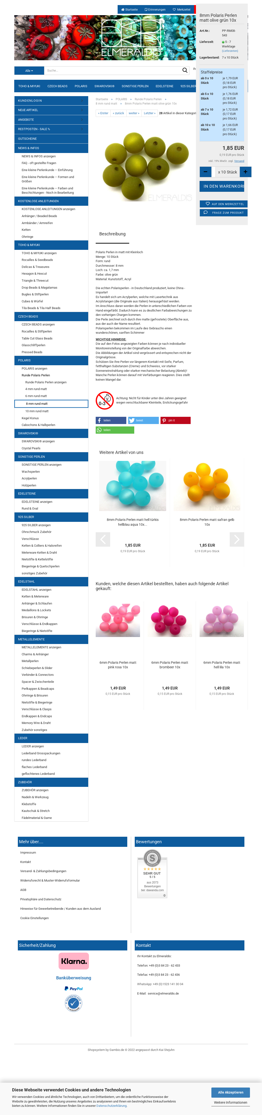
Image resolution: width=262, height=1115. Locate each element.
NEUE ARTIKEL (28, 110)
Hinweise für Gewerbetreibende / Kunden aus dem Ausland (60, 908)
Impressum (28, 852)
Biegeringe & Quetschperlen (41, 566)
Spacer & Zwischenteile (38, 682)
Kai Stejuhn (167, 1050)
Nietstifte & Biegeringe (37, 702)
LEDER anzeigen (33, 746)
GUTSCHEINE (27, 138)
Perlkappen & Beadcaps (38, 688)
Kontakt (25, 862)
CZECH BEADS (57, 86)
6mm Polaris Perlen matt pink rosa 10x (118, 665)
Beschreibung (112, 233)
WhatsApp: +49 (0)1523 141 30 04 (160, 984)
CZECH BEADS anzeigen (38, 324)
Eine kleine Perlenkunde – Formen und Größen (48, 179)
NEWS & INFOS (28, 148)
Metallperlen (30, 661)
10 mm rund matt (36, 411)
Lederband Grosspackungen (41, 753)
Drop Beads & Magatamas (39, 287)
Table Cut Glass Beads (37, 338)
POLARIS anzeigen (34, 368)
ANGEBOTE (26, 119)
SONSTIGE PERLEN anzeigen (41, 464)
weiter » (134, 113)
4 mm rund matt (36, 389)
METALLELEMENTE (31, 639)
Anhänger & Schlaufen (37, 603)
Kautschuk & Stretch (36, 811)
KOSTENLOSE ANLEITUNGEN (38, 201)
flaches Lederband (34, 767)
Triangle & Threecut (35, 280)
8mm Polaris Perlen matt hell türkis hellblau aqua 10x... (133, 522)
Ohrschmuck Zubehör (36, 532)
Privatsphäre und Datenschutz (40, 899)
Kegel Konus (30, 418)
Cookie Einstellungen (34, 918)
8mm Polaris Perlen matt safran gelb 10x (207, 522)
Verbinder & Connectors (38, 675)
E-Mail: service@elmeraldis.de (158, 993)
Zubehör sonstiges (34, 730)
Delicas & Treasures (35, 267)
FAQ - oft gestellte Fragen (39, 163)
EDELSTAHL (26, 581)
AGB (23, 890)
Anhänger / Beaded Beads (39, 216)
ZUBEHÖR (25, 782)
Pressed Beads (32, 352)
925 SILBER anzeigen (36, 525)
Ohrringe (27, 237)
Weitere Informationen (230, 1102)
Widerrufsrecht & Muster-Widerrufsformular (50, 880)
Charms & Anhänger (35, 654)
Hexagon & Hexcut (34, 273)
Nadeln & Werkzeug (35, 797)
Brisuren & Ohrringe (35, 617)
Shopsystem (96, 1050)
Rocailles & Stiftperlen (37, 331)
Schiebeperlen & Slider (37, 668)
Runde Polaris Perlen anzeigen (46, 382)
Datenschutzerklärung (111, 1106)
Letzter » (149, 113)
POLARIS (81, 86)
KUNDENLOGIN (30, 100)
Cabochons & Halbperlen (38, 425)
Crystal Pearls (31, 448)
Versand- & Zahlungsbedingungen (43, 871)
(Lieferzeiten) (230, 51)
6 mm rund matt (36, 396)
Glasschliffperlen (33, 345)
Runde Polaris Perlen (36, 375)
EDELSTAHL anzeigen (36, 589)
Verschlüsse (30, 539)
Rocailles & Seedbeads (37, 260)
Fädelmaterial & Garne (37, 818)
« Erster (103, 113)
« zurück (118, 113)
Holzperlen (29, 485)
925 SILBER (188, 86)
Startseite (129, 9)
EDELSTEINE (164, 86)
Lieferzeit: (207, 42)
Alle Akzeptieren (230, 1092)
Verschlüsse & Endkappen (39, 624)
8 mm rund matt (36, 403)
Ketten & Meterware (35, 596)
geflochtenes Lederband (38, 774)
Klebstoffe (29, 804)
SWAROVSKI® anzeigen (38, 441)
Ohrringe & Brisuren (35, 695)
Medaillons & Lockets (36, 610)
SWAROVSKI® (104, 86)
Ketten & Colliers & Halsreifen (42, 545)
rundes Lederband (34, 760)
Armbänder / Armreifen (37, 223)
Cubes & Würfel (32, 301)
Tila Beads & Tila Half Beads (41, 308)
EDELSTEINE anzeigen (37, 502)
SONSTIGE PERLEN (135, 86)
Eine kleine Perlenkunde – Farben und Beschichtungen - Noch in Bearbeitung (48, 190)
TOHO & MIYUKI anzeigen (39, 253)
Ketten (26, 230)
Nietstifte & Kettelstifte (37, 559)
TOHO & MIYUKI (29, 86)
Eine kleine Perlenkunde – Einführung (47, 170)
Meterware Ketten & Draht (39, 552)
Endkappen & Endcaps (37, 716)
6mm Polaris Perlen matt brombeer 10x (169, 665)
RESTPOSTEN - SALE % (34, 129)
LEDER (22, 738)
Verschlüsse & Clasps (37, 709)
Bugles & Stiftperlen (35, 294)
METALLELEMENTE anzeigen (41, 647)
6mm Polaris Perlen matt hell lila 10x (221, 665)
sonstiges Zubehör (34, 573)
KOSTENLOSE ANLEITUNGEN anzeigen (48, 209)
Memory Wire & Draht (36, 723)
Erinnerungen (155, 9)
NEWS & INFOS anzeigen (39, 156)
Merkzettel (181, 9)
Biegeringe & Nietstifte (37, 631)
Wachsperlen (31, 471)
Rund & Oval (30, 508)
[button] (111, 420)
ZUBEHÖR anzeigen (35, 790)
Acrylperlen (29, 478)
